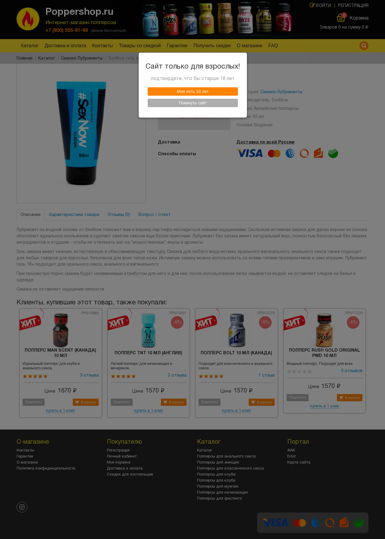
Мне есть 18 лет (193, 93)
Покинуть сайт (193, 104)
